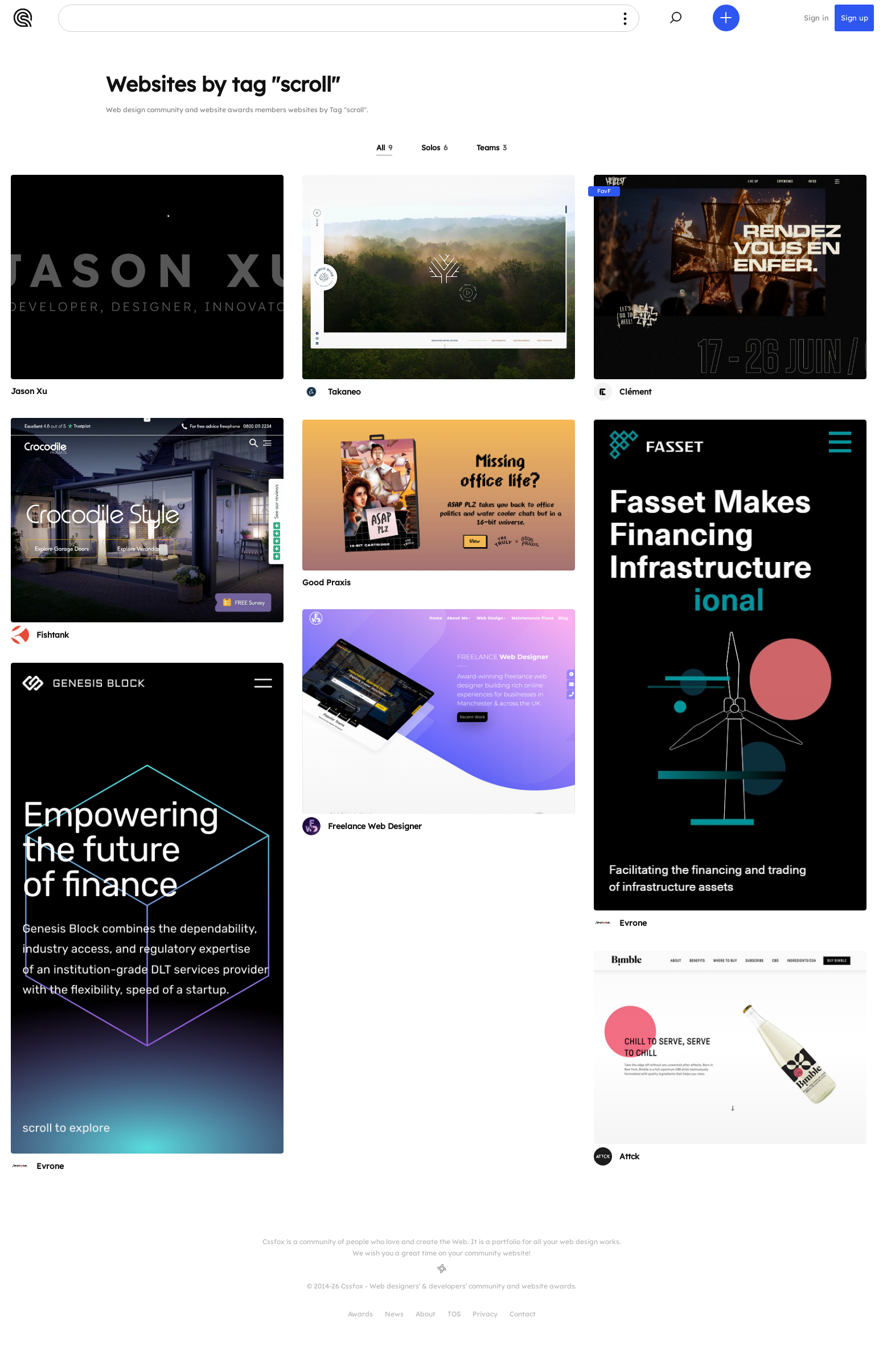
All (384, 147)
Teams (492, 147)
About (426, 1314)
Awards (360, 1314)
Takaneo (344, 392)
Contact (523, 1314)
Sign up (854, 18)
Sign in (816, 18)
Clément (635, 392)
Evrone (633, 923)
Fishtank (52, 635)
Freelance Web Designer (375, 826)
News (394, 1314)
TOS (454, 1314)
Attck (629, 1156)
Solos (434, 147)
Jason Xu (29, 391)
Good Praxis (326, 582)
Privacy (485, 1314)
